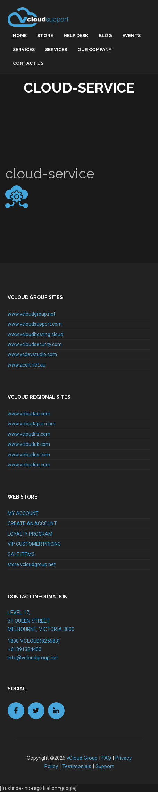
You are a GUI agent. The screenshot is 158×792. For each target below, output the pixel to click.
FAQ (106, 758)
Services (24, 49)
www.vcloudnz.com (29, 434)
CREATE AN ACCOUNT (32, 523)
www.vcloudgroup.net (31, 314)
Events (131, 35)
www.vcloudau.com (29, 413)
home (20, 35)
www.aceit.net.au (26, 365)
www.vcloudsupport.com (35, 324)
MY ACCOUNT (23, 513)
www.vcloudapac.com (32, 423)
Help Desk (76, 35)
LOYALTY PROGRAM (30, 534)
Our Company (94, 49)
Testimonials (76, 766)
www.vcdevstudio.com (32, 354)
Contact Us (28, 63)
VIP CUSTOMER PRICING (34, 544)
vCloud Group (82, 758)
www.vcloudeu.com (29, 464)
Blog (105, 35)
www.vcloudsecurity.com (35, 344)
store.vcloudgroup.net (32, 564)
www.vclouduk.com (29, 444)
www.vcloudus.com (29, 454)
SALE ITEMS (21, 554)
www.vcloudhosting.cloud (35, 334)
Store (45, 35)
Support (104, 766)
